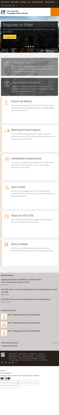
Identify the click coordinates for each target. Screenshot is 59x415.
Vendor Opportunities (28, 356)
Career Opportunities (14, 356)
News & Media (14, 2)
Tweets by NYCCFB (9, 346)
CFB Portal (23, 2)
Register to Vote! (18, 24)
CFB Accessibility (50, 2)
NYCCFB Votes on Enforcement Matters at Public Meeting (25, 299)
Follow (55, 343)
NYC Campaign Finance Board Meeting (24, 315)
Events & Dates (8, 310)
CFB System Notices (37, 2)
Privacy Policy (12, 358)
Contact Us (41, 354)
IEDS (29, 2)
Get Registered (9, 37)
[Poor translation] (7, 378)
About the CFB (5, 2)
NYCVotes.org (32, 354)
